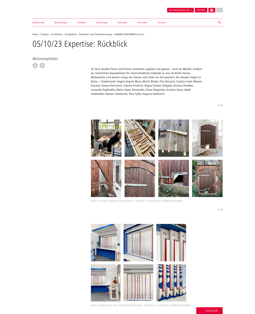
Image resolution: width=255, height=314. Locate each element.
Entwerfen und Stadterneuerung (95, 34)
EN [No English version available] (219, 10)
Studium (81, 22)
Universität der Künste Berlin (45, 9)
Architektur (57, 34)
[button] (220, 22)
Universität (38, 22)
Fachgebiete (71, 34)
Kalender (122, 22)
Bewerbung (61, 22)
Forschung (101, 22)
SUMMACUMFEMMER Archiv (129, 34)
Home (35, 34)
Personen (143, 22)
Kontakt (201, 10)
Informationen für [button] (179, 10)
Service (162, 22)
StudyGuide (209, 310)
